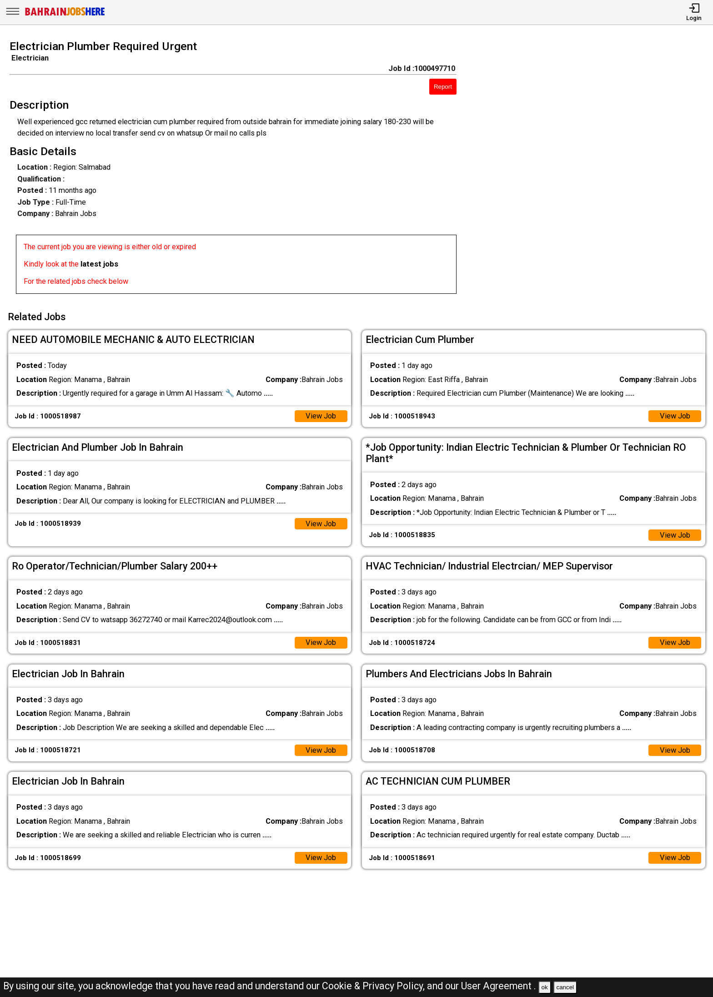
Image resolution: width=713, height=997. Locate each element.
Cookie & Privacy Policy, (374, 986)
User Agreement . (498, 986)
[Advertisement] (594, 169)
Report (443, 86)
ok (545, 987)
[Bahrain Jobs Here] (65, 14)
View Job (321, 416)
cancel (565, 987)
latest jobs (99, 264)
